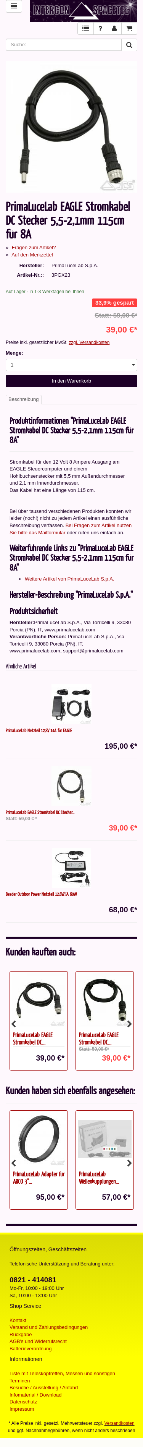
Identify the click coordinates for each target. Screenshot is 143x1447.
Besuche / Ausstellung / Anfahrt (44, 1387)
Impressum (22, 1409)
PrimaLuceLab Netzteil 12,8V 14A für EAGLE (39, 730)
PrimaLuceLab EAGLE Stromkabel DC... (32, 1038)
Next (129, 1024)
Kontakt (18, 1320)
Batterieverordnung (31, 1348)
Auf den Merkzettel (32, 255)
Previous (13, 1024)
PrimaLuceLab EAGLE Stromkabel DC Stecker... (40, 812)
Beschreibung (23, 399)
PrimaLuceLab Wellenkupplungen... (99, 1177)
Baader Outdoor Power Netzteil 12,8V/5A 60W (41, 894)
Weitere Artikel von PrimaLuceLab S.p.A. (69, 579)
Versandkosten (119, 1423)
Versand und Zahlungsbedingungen (49, 1327)
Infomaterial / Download (36, 1395)
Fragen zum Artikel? (34, 247)
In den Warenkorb (71, 381)
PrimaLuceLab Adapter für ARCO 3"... (38, 1177)
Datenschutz (23, 1402)
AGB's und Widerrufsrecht (38, 1341)
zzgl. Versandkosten (89, 342)
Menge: (14, 353)
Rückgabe (21, 1334)
